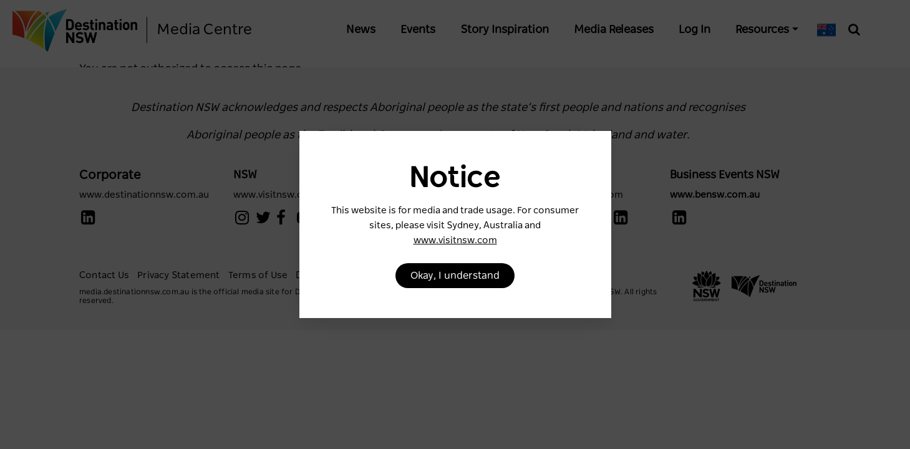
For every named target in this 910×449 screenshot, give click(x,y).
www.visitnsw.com (455, 240)
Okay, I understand (455, 276)
